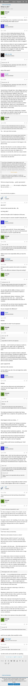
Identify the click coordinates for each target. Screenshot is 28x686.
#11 (26, 318)
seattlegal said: (5, 282)
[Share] (25, 17)
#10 (26, 279)
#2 (26, 30)
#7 (26, 226)
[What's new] (23, 1)
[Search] (26, 1)
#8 (26, 241)
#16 (26, 492)
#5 (26, 123)
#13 (26, 380)
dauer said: (4, 244)
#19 (26, 644)
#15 (26, 452)
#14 (26, 398)
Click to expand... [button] (14, 172)
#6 (26, 202)
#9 (26, 264)
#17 (26, 505)
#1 (26, 17)
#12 (26, 332)
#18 (26, 624)
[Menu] (2, 1)
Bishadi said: (4, 62)
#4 (26, 79)
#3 (26, 59)
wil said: (3, 627)
